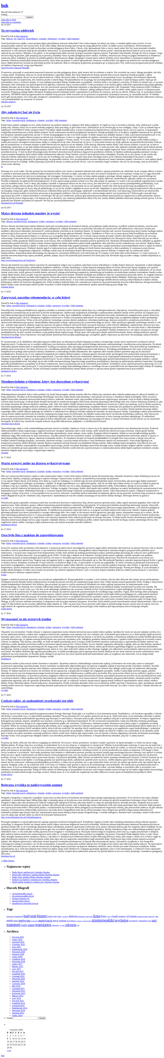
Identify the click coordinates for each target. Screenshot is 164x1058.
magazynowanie (143, 916)
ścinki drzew (6, 609)
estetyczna (88, 916)
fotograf (109, 916)
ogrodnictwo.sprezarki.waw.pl (25, 903)
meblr (15, 921)
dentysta (73, 916)
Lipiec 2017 (17, 964)
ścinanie (42, 39)
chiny (59, 916)
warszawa (50, 221)
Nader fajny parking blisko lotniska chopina (31, 877)
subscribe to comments (11, 22)
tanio (149, 921)
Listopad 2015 (18, 988)
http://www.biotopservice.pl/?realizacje (18, 260)
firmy (103, 916)
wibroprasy (52, 39)
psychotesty (133, 921)
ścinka (42, 221)
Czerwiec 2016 (18, 983)
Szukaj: (4, 14)
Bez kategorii (22, 36)
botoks (50, 916)
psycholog (121, 920)
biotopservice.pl (8, 856)
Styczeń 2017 (18, 971)
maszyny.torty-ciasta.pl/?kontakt (15, 68)
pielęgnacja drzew (9, 371)
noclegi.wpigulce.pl (20, 898)
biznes (42, 916)
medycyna (24, 920)
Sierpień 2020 (18, 954)
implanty (122, 916)
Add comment (73, 39)
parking (62, 920)
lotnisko (133, 916)
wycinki (4, 498)
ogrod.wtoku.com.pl (21, 901)
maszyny (21, 39)
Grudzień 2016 (18, 974)
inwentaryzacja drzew (10, 424)
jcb (15, 39)
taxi (154, 920)
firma (8, 120)
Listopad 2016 (18, 976)
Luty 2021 (16, 947)
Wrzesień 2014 (18, 1010)
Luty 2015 (16, 998)
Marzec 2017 (17, 966)
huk (2, 1055)
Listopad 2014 (18, 1005)
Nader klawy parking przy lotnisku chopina (31, 872)
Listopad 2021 (18, 942)
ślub (78, 925)
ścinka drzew (7, 774)
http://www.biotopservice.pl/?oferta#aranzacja (21, 817)
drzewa (9, 39)
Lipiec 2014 (17, 1015)
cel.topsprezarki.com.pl (22, 893)
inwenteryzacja (20, 221)
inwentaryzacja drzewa (11, 337)
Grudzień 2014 (18, 1003)
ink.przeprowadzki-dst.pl (23, 896)
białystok (30, 916)
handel (115, 916)
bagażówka (10, 916)
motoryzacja (45, 920)
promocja (79, 921)
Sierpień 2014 (18, 1013)
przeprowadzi (87, 921)
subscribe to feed (8, 20)
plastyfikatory (32, 39)
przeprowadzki (103, 920)
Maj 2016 (16, 986)
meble (10, 920)
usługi (31, 924)
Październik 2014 (19, 1008)
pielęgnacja (31, 120)
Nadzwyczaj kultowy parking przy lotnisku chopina (34, 879)
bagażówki (19, 916)
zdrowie (70, 925)
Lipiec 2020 (17, 957)
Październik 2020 (19, 949)
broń (55, 916)
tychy (24, 925)
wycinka (61, 39)
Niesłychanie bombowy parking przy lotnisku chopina (35, 882)
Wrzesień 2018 (18, 961)
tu (2, 166)
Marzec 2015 (17, 996)
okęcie (56, 920)
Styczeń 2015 (18, 1001)
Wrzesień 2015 (18, 991)
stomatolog (143, 921)
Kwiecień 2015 (18, 993)
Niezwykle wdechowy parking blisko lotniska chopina (35, 875)
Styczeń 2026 (18, 937)
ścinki (3, 575)
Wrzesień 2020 (18, 952)
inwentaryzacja (18, 120)
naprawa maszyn (8, 102)
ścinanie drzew (7, 287)
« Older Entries (7, 861)
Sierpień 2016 (18, 981)
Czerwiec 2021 (18, 944)
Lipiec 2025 (17, 939)
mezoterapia (34, 921)
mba (156, 916)
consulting (65, 916)
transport (13, 925)
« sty (9, 1050)
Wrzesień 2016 (18, 979)
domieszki (81, 916)
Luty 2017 (16, 969)
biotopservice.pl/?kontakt (12, 203)
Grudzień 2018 (18, 959)
